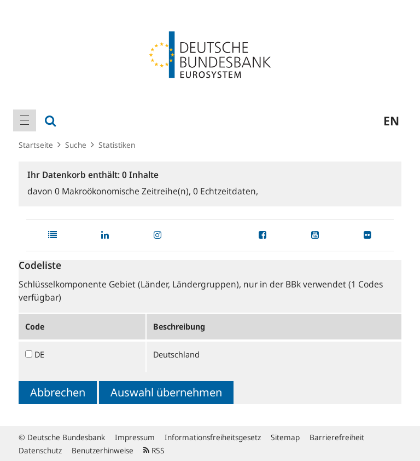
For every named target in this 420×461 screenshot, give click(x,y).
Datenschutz (40, 450)
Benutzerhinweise (102, 450)
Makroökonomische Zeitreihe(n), (124, 191)
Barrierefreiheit (337, 437)
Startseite (36, 145)
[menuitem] (24, 120)
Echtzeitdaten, (225, 191)
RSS (154, 450)
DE (39, 354)
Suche (75, 145)
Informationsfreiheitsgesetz (213, 437)
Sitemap (285, 437)
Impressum (135, 437)
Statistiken (116, 145)
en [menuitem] (391, 120)
